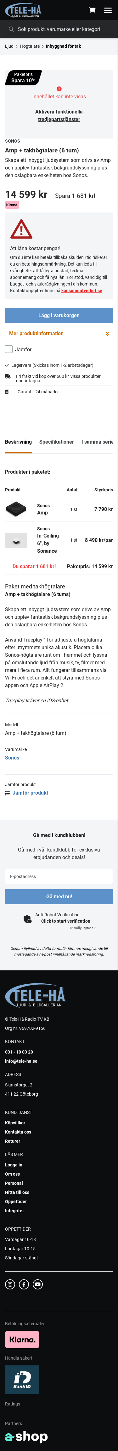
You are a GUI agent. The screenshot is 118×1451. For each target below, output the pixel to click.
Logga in (13, 1164)
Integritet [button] (14, 1210)
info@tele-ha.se (21, 1061)
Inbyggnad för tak (63, 46)
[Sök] (59, 29)
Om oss (12, 1174)
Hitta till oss (17, 1192)
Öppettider (16, 1201)
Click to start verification (65, 921)
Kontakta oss (18, 1131)
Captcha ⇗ (83, 928)
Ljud (9, 46)
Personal (14, 1183)
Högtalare (30, 46)
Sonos (12, 758)
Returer (12, 1141)
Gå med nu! (59, 897)
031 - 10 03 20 (19, 1051)
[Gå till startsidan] (23, 10)
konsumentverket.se (81, 290)
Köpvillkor (15, 1122)
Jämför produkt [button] (26, 793)
